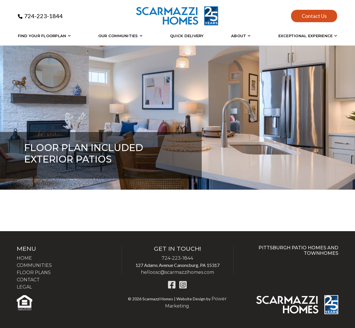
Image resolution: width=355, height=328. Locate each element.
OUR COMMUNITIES (118, 35)
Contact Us (314, 16)
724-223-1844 (43, 15)
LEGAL (24, 287)
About (238, 35)
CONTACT (28, 279)
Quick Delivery (187, 35)
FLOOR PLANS (34, 272)
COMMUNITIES (34, 265)
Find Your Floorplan (42, 35)
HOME (24, 258)
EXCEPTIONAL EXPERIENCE (305, 35)
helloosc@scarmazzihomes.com (177, 272)
